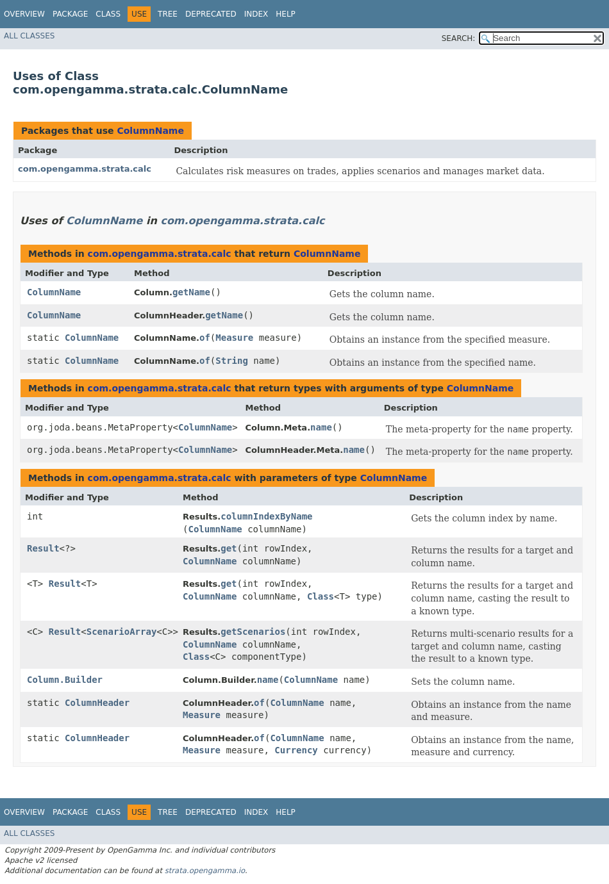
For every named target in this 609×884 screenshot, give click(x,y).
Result (43, 548)
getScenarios (253, 631)
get (229, 548)
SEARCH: (459, 38)
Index (256, 14)
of (204, 337)
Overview (24, 14)
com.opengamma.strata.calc (84, 169)
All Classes (29, 35)
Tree (168, 14)
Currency (295, 750)
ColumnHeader (97, 703)
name (321, 427)
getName (191, 292)
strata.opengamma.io (205, 870)
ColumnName (150, 131)
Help (286, 14)
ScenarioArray (122, 631)
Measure (234, 337)
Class (108, 14)
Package (70, 14)
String (231, 361)
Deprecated (211, 14)
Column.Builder (65, 680)
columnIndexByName (266, 516)
